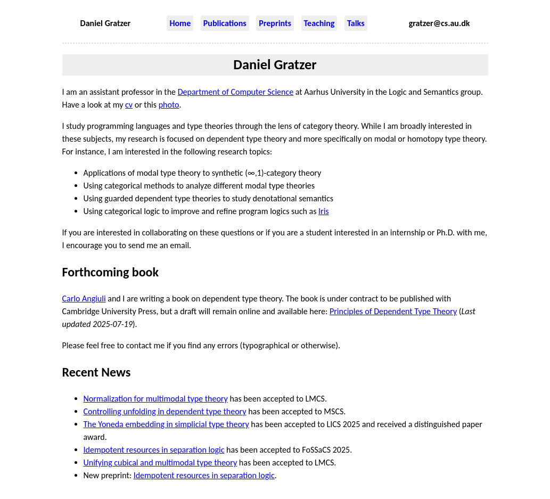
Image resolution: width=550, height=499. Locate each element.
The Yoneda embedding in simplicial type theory (166, 424)
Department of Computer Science (236, 92)
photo (169, 105)
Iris (323, 211)
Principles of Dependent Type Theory (393, 311)
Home (180, 23)
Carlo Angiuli (84, 298)
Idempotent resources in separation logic (154, 450)
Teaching (319, 23)
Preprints (275, 23)
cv (129, 105)
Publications (225, 23)
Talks (355, 23)
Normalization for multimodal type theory (156, 399)
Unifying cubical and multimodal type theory (160, 462)
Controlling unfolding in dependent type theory (165, 411)
